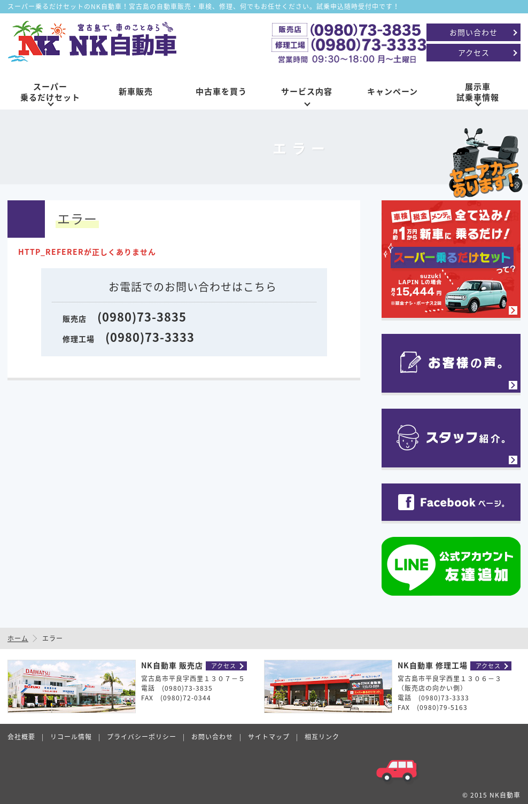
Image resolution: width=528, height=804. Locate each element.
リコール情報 (71, 736)
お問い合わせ (473, 32)
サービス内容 (306, 91)
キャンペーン (392, 91)
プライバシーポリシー (141, 736)
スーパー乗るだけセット (50, 92)
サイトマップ (269, 736)
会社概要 (21, 736)
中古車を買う (221, 91)
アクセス (474, 52)
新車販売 (136, 91)
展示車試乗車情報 (477, 92)
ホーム (17, 638)
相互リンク (322, 736)
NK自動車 (505, 795)
